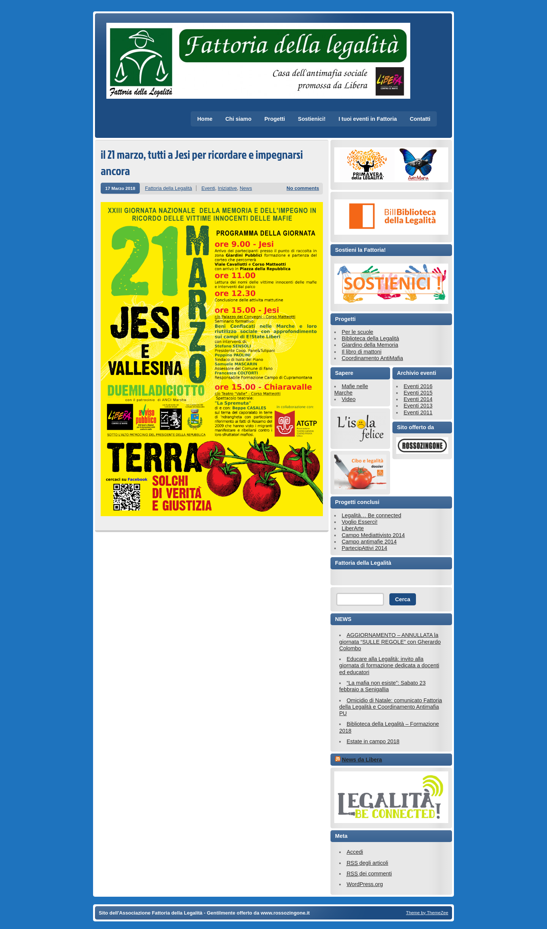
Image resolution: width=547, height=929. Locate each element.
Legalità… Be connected (371, 515)
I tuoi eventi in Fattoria (367, 119)
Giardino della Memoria (369, 345)
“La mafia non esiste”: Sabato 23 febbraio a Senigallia (382, 686)
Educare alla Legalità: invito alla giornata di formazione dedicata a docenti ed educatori (389, 665)
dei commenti (369, 874)
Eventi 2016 (417, 386)
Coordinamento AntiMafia (372, 358)
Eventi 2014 (417, 399)
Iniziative (227, 188)
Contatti (420, 119)
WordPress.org (364, 884)
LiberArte (352, 528)
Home (204, 119)
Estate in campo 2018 (372, 741)
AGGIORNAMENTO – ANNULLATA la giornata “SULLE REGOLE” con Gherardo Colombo (390, 641)
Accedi (354, 852)
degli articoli (367, 863)
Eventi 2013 (417, 406)
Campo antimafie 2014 (369, 542)
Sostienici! (312, 119)
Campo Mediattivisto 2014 (373, 535)
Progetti (274, 119)
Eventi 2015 (417, 393)
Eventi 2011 (417, 412)
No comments (302, 188)
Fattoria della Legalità (168, 188)
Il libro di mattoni (361, 352)
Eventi (208, 188)
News (246, 188)
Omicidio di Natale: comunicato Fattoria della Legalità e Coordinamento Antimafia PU (390, 707)
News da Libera (362, 760)
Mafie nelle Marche (351, 389)
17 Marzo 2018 (120, 188)
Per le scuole (357, 332)
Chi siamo (238, 119)
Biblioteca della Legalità (370, 338)
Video (348, 399)
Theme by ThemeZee (427, 912)
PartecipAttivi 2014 (364, 548)
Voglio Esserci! (359, 522)
